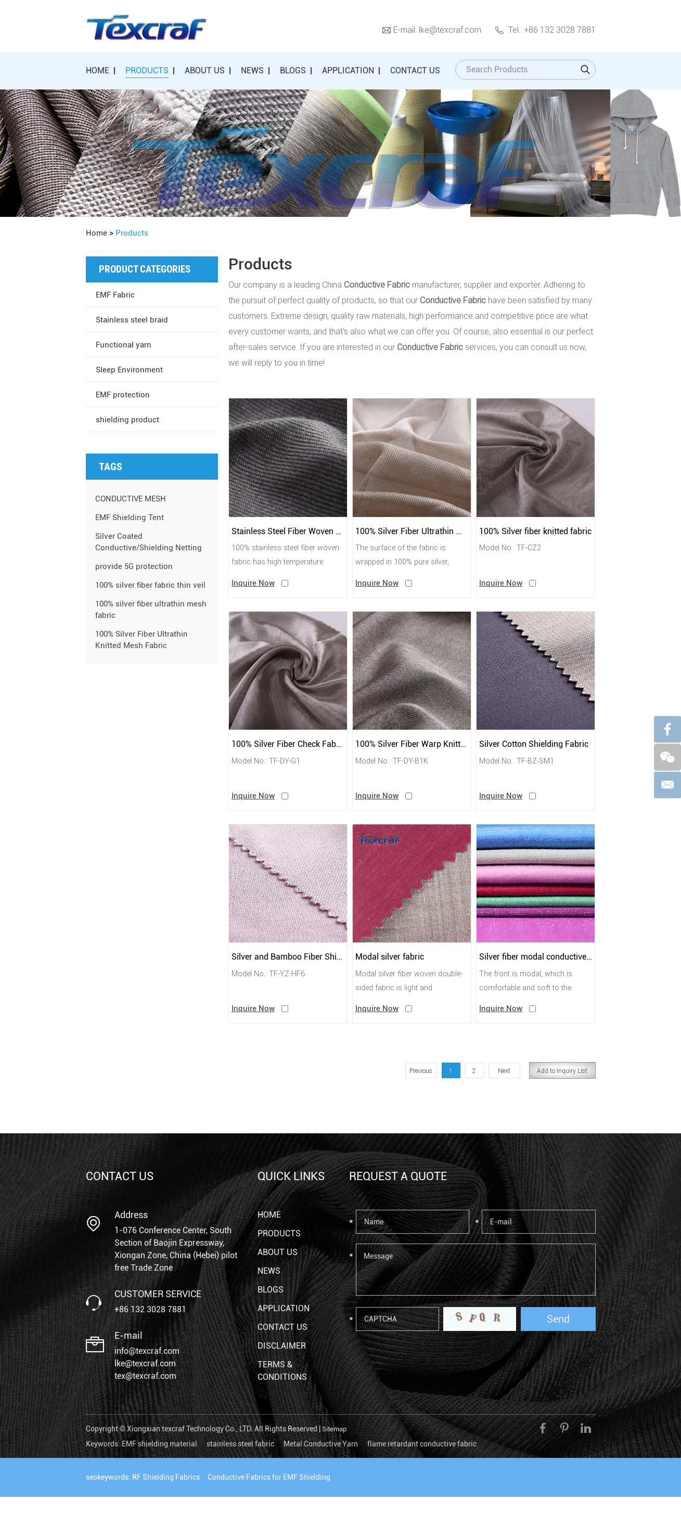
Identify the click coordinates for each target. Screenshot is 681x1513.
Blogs (293, 70)
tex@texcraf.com (145, 1393)
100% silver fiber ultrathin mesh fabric (142, 620)
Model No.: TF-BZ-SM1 (520, 770)
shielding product (128, 419)
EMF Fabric (117, 295)
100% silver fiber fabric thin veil (145, 590)
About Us (205, 70)
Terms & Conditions (282, 1388)
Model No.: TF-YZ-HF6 (272, 988)
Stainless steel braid (133, 320)
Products (147, 70)
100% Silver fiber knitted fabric (535, 533)
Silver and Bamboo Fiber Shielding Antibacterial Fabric (288, 970)
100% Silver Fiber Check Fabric (288, 751)
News (252, 70)
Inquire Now (254, 589)
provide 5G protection (135, 566)
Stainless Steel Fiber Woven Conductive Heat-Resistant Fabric (288, 533)
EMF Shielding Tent (130, 517)
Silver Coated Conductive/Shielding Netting (149, 541)
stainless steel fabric (240, 1460)
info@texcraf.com (146, 1368)
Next (504, 1087)
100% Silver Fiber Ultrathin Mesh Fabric (411, 533)
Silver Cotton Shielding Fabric (535, 751)
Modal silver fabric (393, 970)
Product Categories (147, 269)
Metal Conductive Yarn (321, 1460)
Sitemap (336, 1446)
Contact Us (415, 70)
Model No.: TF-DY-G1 (269, 770)
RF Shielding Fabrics (166, 1493)
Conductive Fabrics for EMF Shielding (269, 1493)
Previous (420, 1087)
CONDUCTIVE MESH (133, 498)
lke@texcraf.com (450, 29)
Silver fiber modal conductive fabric (535, 970)
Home (97, 70)
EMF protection (124, 394)
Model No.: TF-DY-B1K (395, 770)
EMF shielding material (159, 1460)
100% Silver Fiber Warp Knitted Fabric (411, 751)
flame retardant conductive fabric (422, 1460)
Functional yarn (124, 345)
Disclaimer (282, 1363)
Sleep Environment (130, 369)
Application (348, 70)
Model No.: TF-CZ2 (513, 551)
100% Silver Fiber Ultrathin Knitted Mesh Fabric (144, 651)
